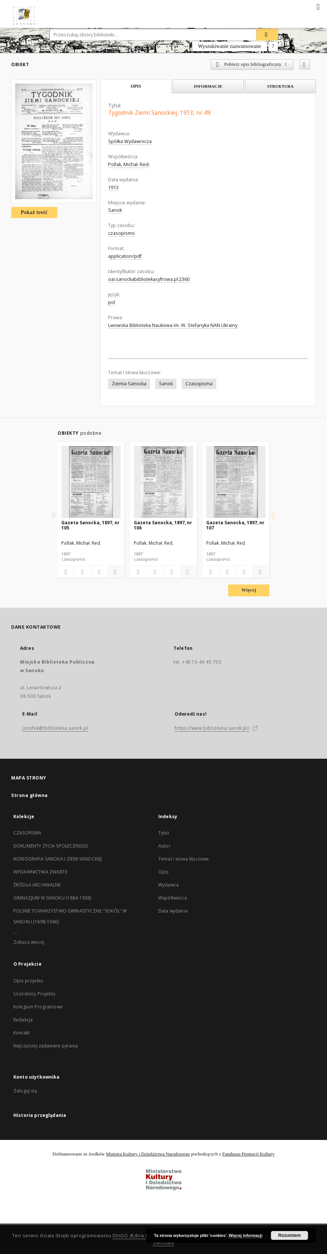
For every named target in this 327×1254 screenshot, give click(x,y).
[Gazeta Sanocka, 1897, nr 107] (236, 482)
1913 (113, 187)
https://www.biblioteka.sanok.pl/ (212, 728)
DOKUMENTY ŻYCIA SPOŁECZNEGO (50, 846)
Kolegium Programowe (38, 1007)
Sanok (115, 210)
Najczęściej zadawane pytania (45, 1046)
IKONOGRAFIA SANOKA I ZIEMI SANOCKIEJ (57, 859)
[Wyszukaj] (267, 34)
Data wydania (173, 911)
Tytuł (163, 833)
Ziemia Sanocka (129, 383)
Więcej (249, 590)
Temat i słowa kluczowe (183, 859)
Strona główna (29, 795)
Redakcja (23, 1020)
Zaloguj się (25, 1091)
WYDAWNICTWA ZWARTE (40, 872)
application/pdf (125, 256)
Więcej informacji (245, 1235)
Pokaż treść (34, 212)
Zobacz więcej (28, 942)
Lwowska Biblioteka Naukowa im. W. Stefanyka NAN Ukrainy (172, 325)
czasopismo (121, 233)
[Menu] (318, 6)
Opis (163, 872)
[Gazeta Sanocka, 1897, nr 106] (163, 482)
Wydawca (168, 885)
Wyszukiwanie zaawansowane (229, 46)
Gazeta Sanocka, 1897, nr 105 (90, 525)
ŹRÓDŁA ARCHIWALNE (37, 885)
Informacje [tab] (208, 86)
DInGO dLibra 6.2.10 (136, 1235)
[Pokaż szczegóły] (115, 572)
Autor (164, 846)
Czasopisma (199, 383)
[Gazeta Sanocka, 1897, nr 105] (91, 482)
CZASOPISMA (27, 833)
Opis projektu (28, 981)
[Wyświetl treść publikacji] (99, 572)
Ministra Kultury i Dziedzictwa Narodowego (148, 1154)
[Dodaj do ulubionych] (305, 64)
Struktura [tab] (280, 86)
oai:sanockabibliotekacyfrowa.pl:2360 (149, 279)
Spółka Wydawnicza (130, 141)
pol (111, 302)
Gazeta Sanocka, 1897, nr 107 (235, 525)
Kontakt (21, 1033)
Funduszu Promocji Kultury (248, 1154)
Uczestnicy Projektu (34, 994)
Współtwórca (172, 898)
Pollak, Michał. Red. (129, 164)
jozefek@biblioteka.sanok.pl (55, 728)
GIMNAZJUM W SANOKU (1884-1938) (52, 898)
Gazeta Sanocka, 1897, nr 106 (163, 525)
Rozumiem (289, 1235)
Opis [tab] (136, 86)
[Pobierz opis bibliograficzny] (82, 572)
